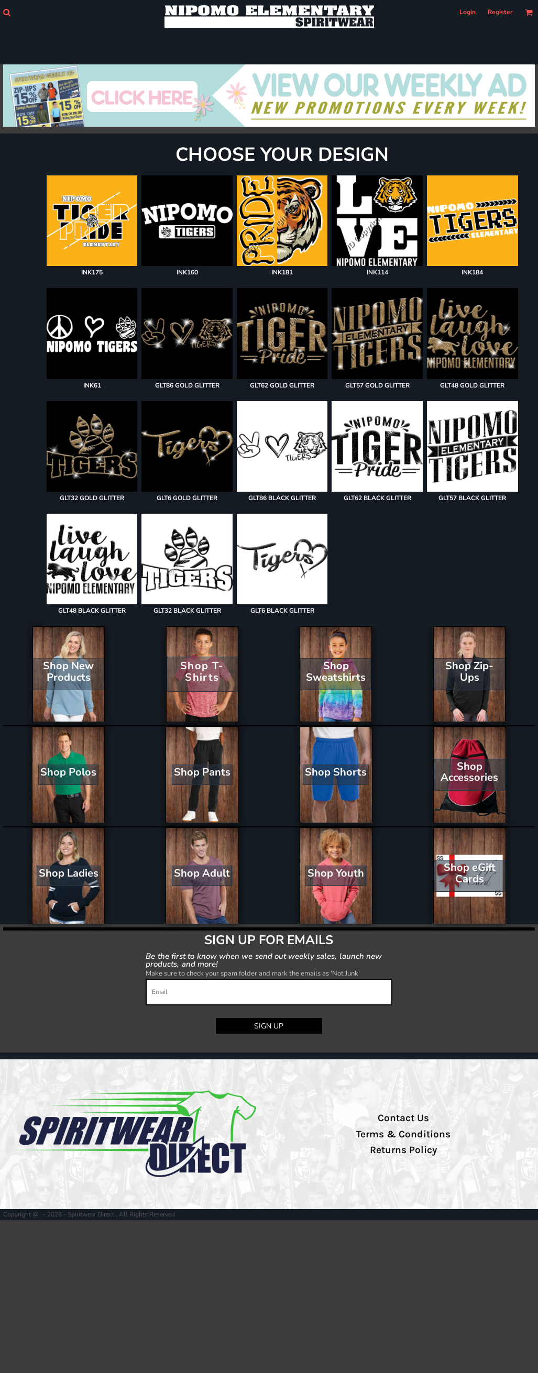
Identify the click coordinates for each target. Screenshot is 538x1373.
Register (500, 12)
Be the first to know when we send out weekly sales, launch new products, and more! (264, 959)
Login (467, 12)
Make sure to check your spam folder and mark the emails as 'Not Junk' (253, 973)
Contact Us (403, 1118)
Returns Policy (403, 1150)
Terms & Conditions (403, 1134)
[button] (6, 12)
